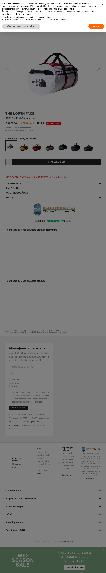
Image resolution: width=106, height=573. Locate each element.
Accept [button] (96, 26)
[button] (102, 4)
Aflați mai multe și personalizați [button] (21, 26)
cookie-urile (69, 9)
